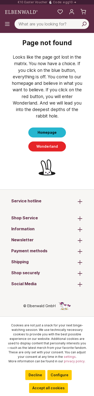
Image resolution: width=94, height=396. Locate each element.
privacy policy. (74, 361)
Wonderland (47, 146)
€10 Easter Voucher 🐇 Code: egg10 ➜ (47, 2)
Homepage (47, 132)
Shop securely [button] (47, 273)
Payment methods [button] (47, 251)
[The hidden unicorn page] (65, 306)
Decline (35, 375)
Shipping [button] (47, 262)
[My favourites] (60, 11)
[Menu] (7, 24)
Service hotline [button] (47, 201)
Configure (59, 375)
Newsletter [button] (47, 240)
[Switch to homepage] (21, 12)
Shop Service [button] (47, 218)
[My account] (71, 11)
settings (70, 357)
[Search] (83, 23)
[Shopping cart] (83, 11)
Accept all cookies (48, 388)
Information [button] (47, 229)
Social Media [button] (47, 284)
